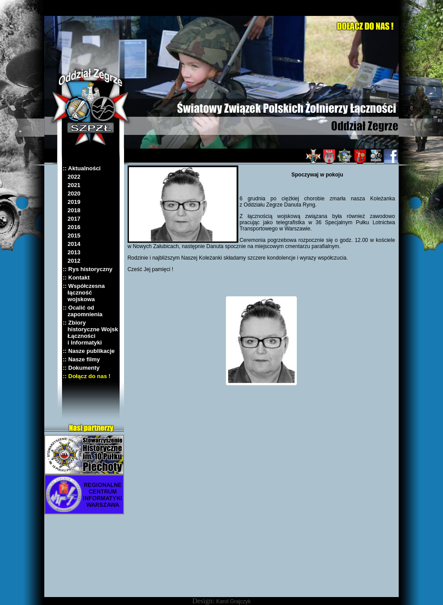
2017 (72, 218)
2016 (72, 227)
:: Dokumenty (81, 367)
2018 (72, 210)
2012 (72, 260)
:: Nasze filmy (81, 359)
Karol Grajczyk (233, 601)
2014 (72, 244)
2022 (72, 176)
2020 (72, 193)
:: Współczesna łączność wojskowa (84, 292)
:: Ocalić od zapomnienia (83, 311)
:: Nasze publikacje (89, 351)
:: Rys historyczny (88, 269)
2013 (72, 252)
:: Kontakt (76, 277)
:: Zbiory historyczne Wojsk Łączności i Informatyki (90, 332)
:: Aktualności (82, 168)
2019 (72, 202)
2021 (72, 185)
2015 (72, 235)
